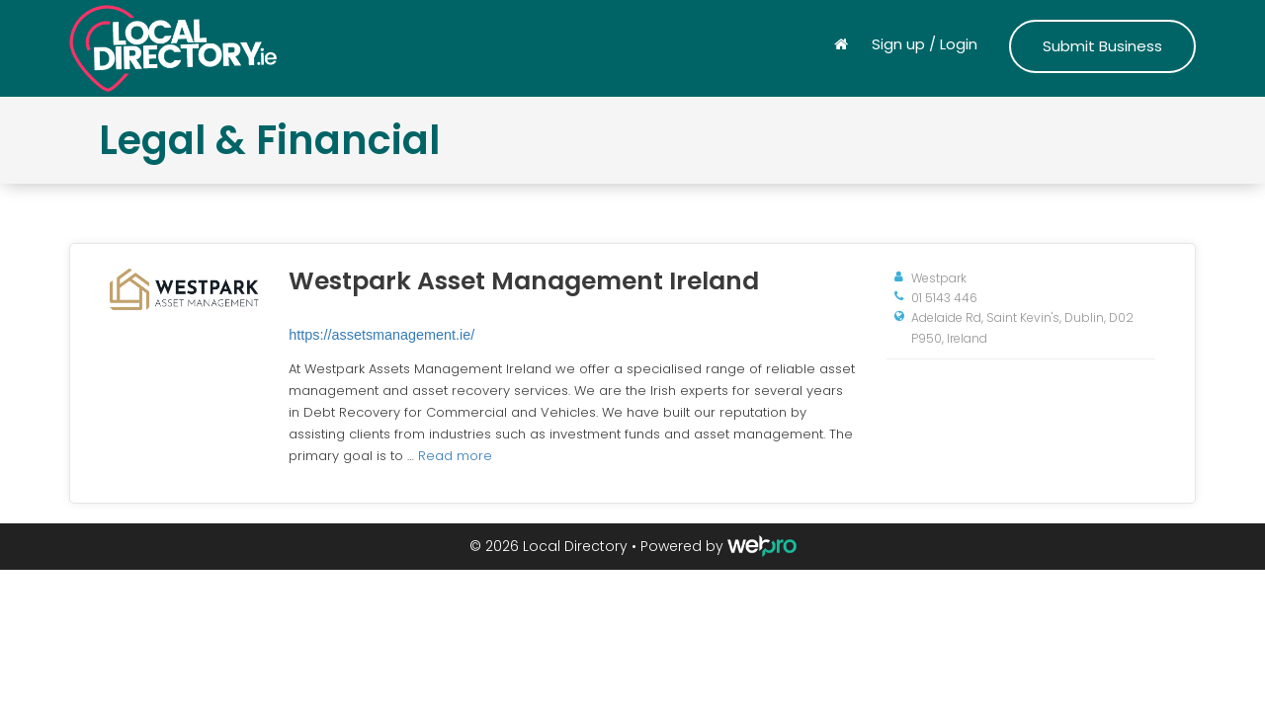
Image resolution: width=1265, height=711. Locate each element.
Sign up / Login (924, 44)
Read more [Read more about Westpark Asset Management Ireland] (455, 455)
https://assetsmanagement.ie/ (381, 335)
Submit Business (1102, 46)
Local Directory (575, 546)
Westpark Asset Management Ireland (524, 281)
